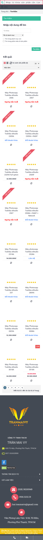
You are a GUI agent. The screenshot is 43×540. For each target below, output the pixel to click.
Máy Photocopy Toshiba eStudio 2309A (11, 133)
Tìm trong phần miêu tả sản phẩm (15, 41)
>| (22, 387)
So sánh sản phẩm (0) (20, 63)
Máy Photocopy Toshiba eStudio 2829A (11, 328)
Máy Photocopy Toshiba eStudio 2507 (11, 210)
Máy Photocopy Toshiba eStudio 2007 (31, 95)
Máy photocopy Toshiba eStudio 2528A (31, 251)
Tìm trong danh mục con (12, 39)
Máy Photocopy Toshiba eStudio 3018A (11, 367)
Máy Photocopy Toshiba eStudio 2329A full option (11, 172)
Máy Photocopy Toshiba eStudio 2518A (11, 251)
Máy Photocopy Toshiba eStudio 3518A (31, 367)
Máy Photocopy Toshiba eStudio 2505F (31, 172)
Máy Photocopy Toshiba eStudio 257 (11, 290)
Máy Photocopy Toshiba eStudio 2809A (31, 290)
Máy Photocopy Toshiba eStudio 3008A (31, 328)
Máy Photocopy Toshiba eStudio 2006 (11, 95)
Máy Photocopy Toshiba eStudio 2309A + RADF (31, 133)
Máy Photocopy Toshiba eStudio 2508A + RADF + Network (31, 212)
